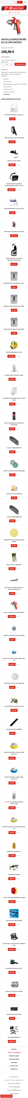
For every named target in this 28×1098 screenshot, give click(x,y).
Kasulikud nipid (14, 1059)
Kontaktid (14, 1069)
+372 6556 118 (16, 1086)
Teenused (14, 1062)
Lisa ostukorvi (20, 64)
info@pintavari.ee (16, 1090)
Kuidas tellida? (14, 1056)
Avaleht (14, 1049)
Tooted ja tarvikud (14, 1052)
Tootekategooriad (6, 1096)
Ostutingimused (14, 1093)
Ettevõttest (14, 1066)
